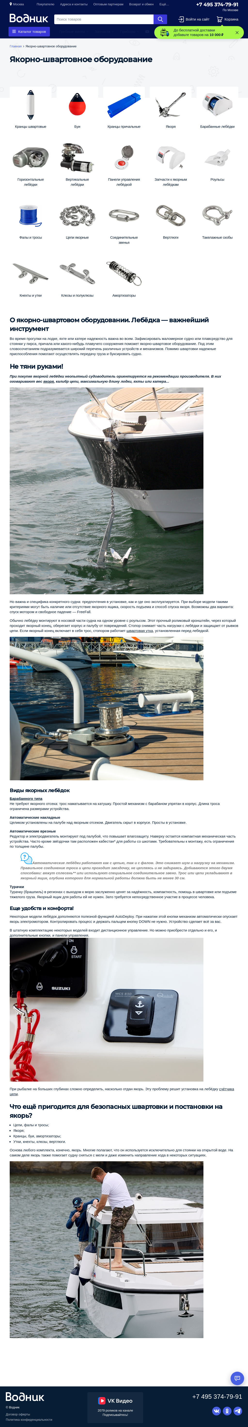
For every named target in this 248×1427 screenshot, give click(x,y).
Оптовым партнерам (108, 4)
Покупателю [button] (45, 4)
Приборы (127, 31)
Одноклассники (227, 1411)
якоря (48, 381)
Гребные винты (72, 31)
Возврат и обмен (141, 4)
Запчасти (102, 31)
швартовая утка (139, 631)
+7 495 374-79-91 (217, 4)
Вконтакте (216, 1411)
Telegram (237, 1411)
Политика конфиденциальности (29, 1419)
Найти (160, 19)
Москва (18, 4)
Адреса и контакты (73, 4)
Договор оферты (18, 1414)
